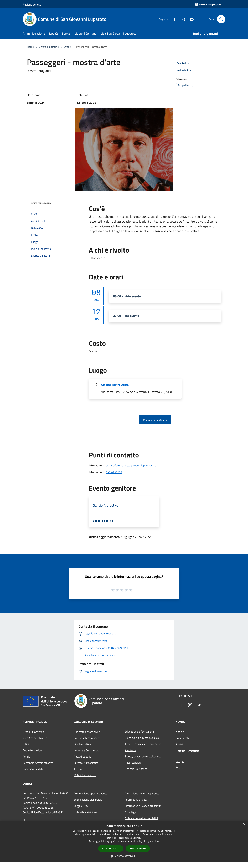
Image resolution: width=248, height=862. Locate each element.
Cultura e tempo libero (87, 738)
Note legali (131, 812)
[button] (124, 856)
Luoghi (180, 761)
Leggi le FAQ (81, 806)
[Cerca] (221, 19)
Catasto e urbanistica (86, 763)
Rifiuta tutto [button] (138, 848)
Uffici (26, 744)
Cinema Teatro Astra (115, 384)
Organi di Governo (33, 732)
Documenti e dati (33, 769)
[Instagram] (181, 19)
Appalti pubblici (83, 756)
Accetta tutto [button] (110, 848)
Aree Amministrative (35, 738)
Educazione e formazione (139, 731)
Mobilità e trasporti (85, 775)
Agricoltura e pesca (136, 769)
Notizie (180, 732)
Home (30, 47)
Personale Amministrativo (38, 763)
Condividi (184, 63)
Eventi (67, 47)
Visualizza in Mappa (155, 420)
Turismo (78, 769)
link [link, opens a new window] (157, 841)
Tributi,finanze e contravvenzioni (144, 744)
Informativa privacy (136, 800)
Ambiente (130, 750)
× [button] (244, 824)
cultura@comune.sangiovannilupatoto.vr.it (131, 465)
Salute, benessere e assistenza (143, 756)
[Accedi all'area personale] (207, 5)
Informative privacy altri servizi (143, 806)
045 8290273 (114, 472)
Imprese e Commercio (86, 750)
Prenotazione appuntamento (90, 793)
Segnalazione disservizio (88, 800)
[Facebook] (173, 19)
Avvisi (179, 744)
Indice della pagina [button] (41, 203)
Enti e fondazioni (32, 750)
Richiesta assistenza (85, 812)
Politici (27, 756)
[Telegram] (190, 19)
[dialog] (124, 841)
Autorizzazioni (133, 762)
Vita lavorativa (82, 744)
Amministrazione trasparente (142, 793)
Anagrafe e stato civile (87, 732)
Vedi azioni (184, 70)
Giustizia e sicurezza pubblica (142, 738)
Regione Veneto (32, 4)
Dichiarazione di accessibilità (141, 818)
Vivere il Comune (49, 47)
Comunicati (182, 738)
